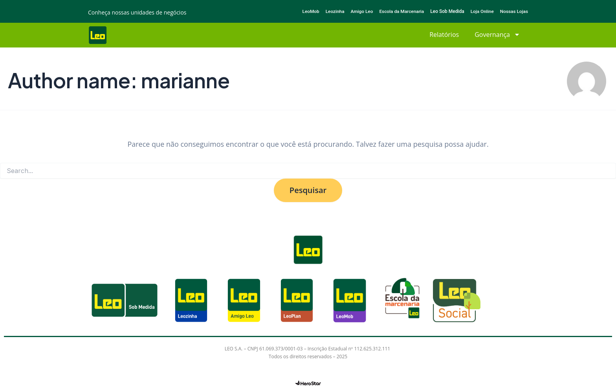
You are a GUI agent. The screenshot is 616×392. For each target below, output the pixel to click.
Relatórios (444, 34)
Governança (497, 34)
